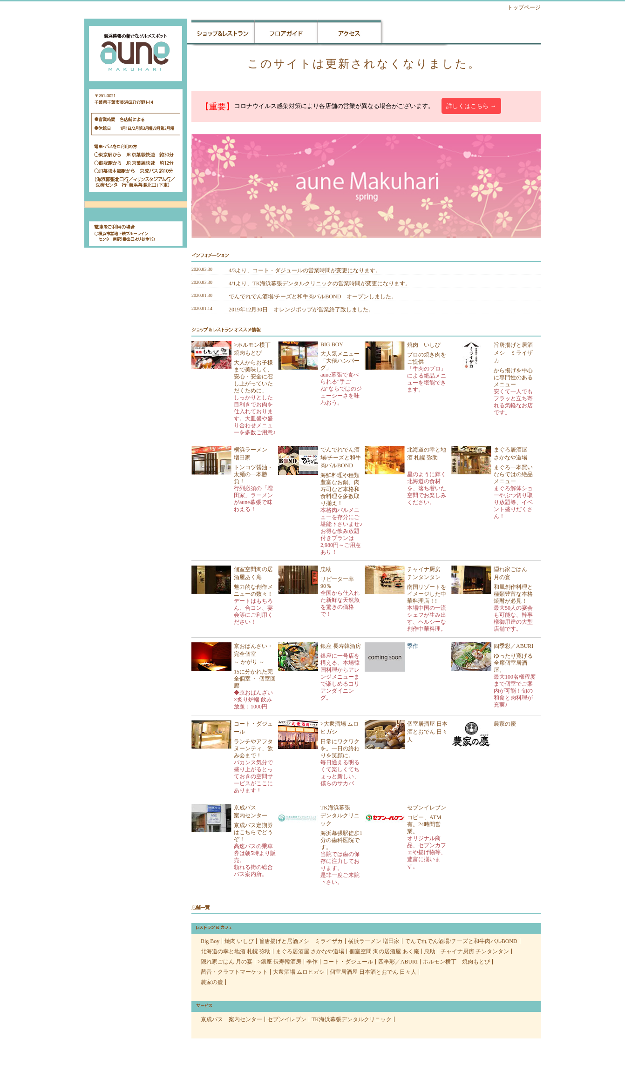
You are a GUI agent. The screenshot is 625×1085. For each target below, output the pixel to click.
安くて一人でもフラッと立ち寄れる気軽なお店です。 (513, 402)
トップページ (524, 7)
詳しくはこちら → (471, 105)
